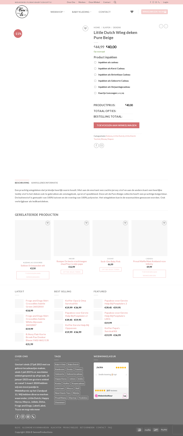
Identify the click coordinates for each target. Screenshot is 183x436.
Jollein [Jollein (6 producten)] (72, 379)
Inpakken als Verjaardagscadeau (114, 87)
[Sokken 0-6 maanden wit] (33, 240)
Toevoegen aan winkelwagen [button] (33, 275)
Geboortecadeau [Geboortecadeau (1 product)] (74, 374)
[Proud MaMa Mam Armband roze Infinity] (149, 238)
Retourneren (87, 427)
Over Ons (71, 2)
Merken (82, 2)
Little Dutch (118, 136)
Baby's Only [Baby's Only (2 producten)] (60, 364)
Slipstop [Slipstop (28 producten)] (72, 398)
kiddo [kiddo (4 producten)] (80, 379)
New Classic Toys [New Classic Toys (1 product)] (62, 393)
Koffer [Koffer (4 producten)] (66, 383)
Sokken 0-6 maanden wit (33, 265)
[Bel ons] (159, 2)
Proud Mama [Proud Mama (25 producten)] (60, 398)
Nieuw (104, 139)
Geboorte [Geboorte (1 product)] (59, 374)
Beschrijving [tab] (22, 183)
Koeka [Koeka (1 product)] (58, 383)
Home (97, 27)
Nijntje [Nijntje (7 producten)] (76, 393)
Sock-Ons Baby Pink (110, 261)
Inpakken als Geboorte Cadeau (113, 81)
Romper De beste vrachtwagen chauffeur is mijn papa (72, 262)
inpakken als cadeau (108, 62)
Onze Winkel (94, 2)
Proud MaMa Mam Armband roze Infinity (149, 262)
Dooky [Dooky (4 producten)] (70, 369)
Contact (106, 2)
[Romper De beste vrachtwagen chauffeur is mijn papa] (72, 238)
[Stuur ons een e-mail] (156, 2)
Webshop (57, 11)
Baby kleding (81, 11)
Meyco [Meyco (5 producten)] (70, 388)
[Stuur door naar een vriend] (101, 145)
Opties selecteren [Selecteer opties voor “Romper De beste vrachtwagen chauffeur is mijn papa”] (71, 272)
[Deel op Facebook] (96, 145)
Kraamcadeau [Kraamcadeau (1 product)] (78, 383)
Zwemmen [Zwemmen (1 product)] (60, 402)
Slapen (106, 27)
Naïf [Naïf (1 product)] (77, 388)
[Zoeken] (115, 2)
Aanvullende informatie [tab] (44, 183)
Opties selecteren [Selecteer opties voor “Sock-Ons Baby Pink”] (110, 269)
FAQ (110, 427)
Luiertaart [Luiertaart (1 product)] (59, 388)
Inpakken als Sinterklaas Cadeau (114, 74)
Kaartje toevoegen (111, 93)
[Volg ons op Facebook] (150, 2)
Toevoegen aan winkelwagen (116, 125)
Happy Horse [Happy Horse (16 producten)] (61, 379)
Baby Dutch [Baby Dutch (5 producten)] (73, 364)
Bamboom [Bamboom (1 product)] (59, 369)
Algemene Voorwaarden (35, 427)
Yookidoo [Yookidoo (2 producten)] (83, 398)
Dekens (117, 27)
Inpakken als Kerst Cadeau (111, 68)
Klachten (56, 427)
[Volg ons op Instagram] (153, 2)
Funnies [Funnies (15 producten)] (78, 369)
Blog (17, 427)
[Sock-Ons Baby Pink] (111, 238)
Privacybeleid (70, 427)
